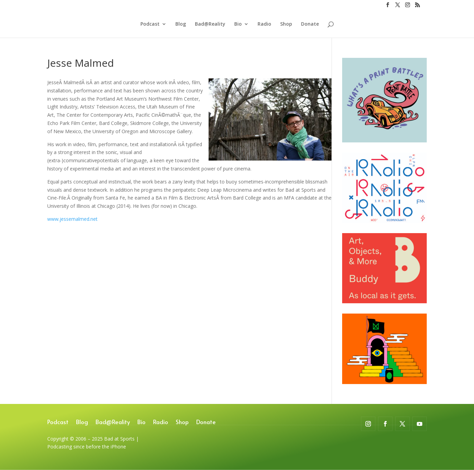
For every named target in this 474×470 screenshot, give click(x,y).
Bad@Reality (210, 24)
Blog (180, 24)
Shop (286, 24)
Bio (238, 24)
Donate (310, 24)
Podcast (150, 24)
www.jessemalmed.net (72, 219)
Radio (264, 24)
